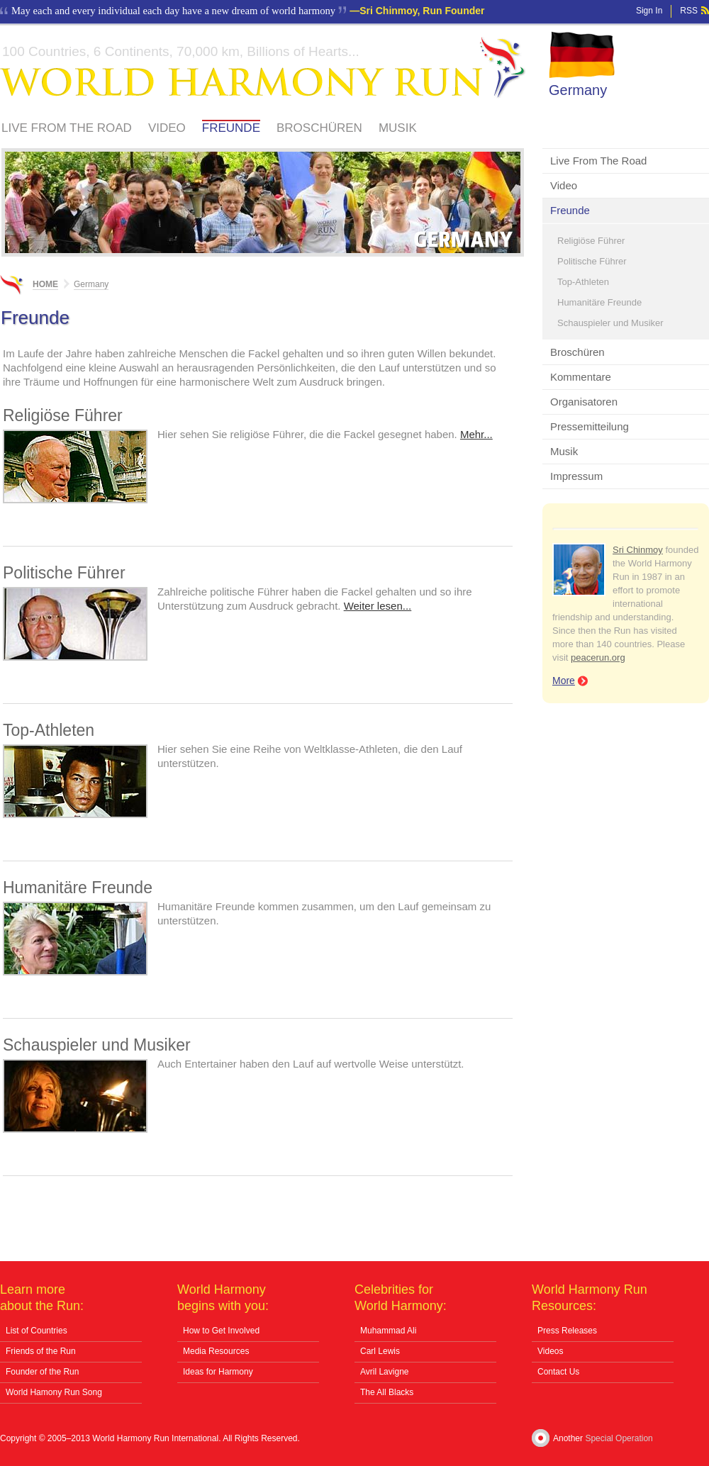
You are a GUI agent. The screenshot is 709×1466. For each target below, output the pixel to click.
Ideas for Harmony (218, 1372)
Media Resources (216, 1351)
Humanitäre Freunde (599, 302)
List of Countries (36, 1331)
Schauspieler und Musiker (610, 323)
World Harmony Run (263, 68)
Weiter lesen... (378, 606)
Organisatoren (584, 402)
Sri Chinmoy (638, 549)
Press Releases (567, 1331)
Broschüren (319, 128)
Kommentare (580, 377)
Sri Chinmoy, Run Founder (421, 10)
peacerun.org (598, 657)
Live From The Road (66, 128)
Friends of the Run (41, 1351)
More (563, 680)
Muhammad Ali (388, 1331)
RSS (689, 11)
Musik (398, 128)
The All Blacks (386, 1392)
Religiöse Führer (591, 240)
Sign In (649, 11)
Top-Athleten (583, 281)
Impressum (576, 476)
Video (167, 128)
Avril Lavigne (384, 1372)
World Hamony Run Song (54, 1392)
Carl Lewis (380, 1351)
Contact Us (558, 1372)
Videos (550, 1351)
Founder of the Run (42, 1372)
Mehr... (476, 434)
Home (45, 284)
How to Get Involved (221, 1331)
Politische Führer (592, 261)
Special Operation (618, 1438)
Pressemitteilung (589, 426)
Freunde (231, 128)
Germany (578, 90)
